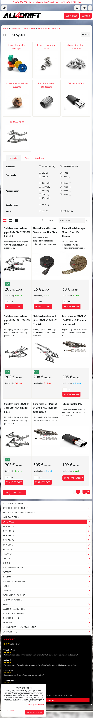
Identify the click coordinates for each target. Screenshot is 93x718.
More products (18, 492)
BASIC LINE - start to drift (47, 508)
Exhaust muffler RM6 (72, 404)
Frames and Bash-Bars (47, 581)
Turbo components (12, 599)
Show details (8, 711)
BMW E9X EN (47, 540)
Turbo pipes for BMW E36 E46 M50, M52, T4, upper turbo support (74, 320)
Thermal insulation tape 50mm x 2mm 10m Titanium (73, 232)
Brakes (47, 604)
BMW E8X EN (47, 545)
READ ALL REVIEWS (46, 700)
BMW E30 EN (47, 526)
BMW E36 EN (47, 531)
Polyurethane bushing (47, 613)
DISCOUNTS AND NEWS (13, 503)
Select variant (73, 478)
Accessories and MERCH (47, 609)
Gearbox (47, 590)
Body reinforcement (47, 567)
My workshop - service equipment (47, 627)
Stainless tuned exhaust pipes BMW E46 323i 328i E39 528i (17, 232)
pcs (9, 302)
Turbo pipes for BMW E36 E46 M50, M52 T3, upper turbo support (45, 407)
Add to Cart (14, 306)
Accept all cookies (34, 712)
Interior (47, 577)
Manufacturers (47, 517)
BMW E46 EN (47, 535)
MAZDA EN (47, 549)
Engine (47, 586)
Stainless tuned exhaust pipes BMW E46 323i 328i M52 (17, 320)
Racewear (47, 622)
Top (6, 492)
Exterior (47, 572)
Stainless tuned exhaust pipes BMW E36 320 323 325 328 (45, 320)
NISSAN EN (47, 554)
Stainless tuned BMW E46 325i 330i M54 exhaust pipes (16, 407)
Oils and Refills (47, 618)
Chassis (47, 558)
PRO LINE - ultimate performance (19, 512)
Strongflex (47, 563)
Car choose (47, 522)
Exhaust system (47, 632)
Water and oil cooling (47, 595)
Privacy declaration (36, 704)
